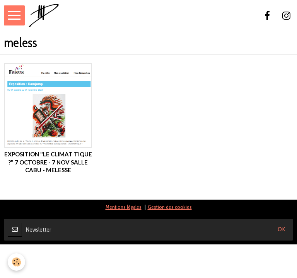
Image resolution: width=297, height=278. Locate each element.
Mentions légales (124, 207)
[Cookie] (16, 262)
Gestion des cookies (170, 207)
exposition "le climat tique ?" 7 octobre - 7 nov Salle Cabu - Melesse (48, 162)
